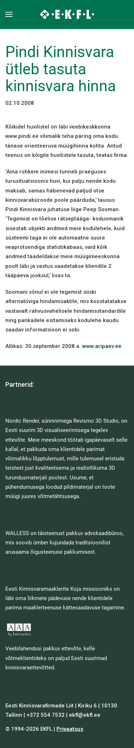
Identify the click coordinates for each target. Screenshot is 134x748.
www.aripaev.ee (101, 346)
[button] (9, 14)
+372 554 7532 (45, 715)
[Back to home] (67, 14)
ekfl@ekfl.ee (84, 715)
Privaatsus (69, 729)
